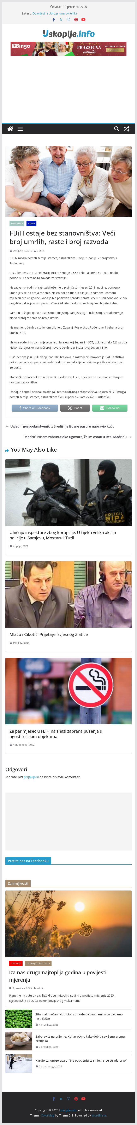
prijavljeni (31, 777)
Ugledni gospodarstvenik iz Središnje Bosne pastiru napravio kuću (59, 426)
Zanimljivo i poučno (38, 963)
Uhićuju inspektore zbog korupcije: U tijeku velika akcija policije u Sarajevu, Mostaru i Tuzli (63, 535)
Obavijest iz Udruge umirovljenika (54, 13)
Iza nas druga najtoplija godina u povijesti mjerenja (57, 976)
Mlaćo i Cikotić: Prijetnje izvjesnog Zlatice (49, 634)
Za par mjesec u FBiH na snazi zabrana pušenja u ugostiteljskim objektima (56, 733)
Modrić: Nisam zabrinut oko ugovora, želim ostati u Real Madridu (78, 437)
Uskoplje (16, 963)
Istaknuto (17, 223)
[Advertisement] (68, 92)
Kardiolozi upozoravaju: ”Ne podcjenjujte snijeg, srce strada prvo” (81, 1060)
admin (40, 250)
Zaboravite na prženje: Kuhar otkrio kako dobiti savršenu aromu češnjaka (80, 1038)
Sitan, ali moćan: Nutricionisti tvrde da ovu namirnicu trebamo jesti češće (79, 1016)
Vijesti (31, 223)
